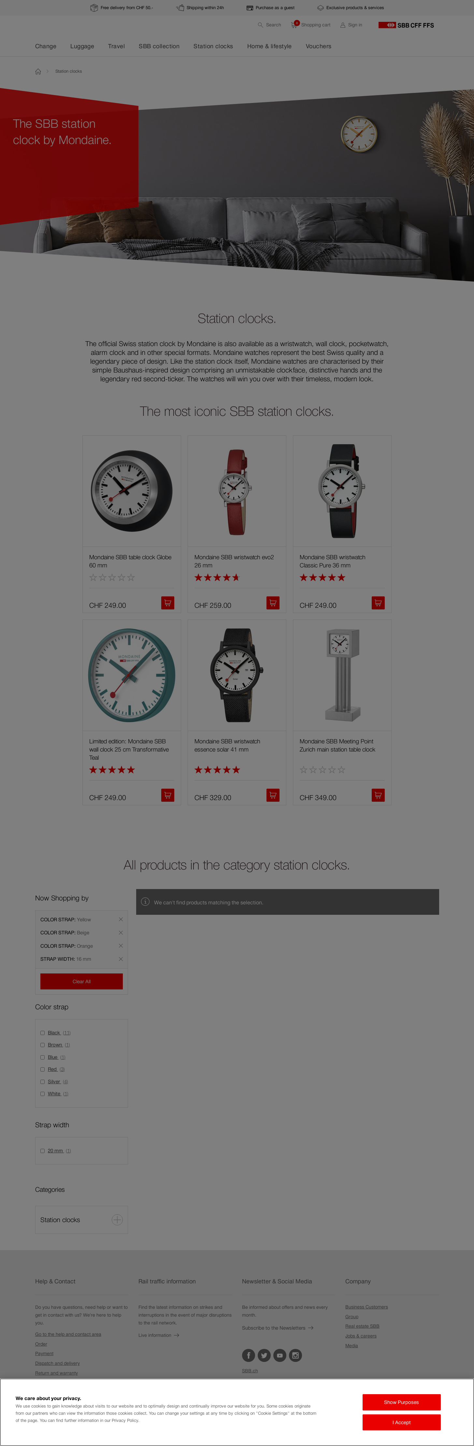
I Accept (402, 1422)
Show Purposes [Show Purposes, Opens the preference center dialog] (401, 1402)
